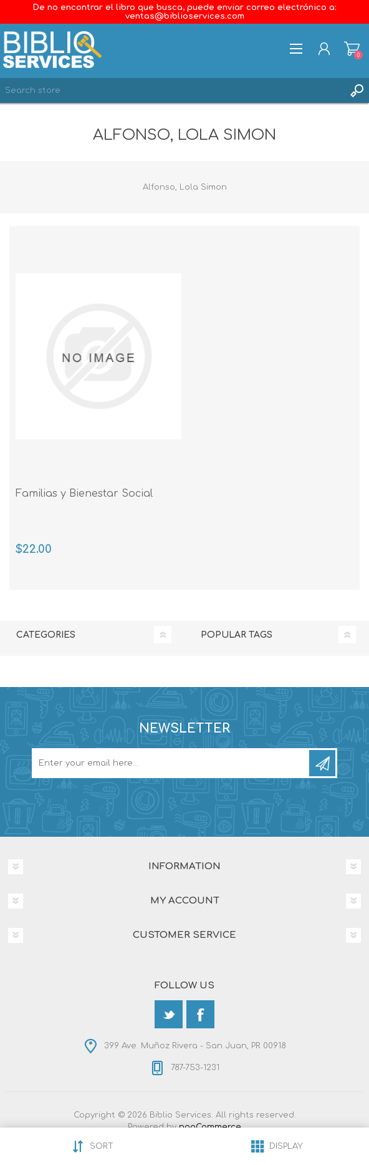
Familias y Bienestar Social (84, 493)
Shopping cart (352, 48)
